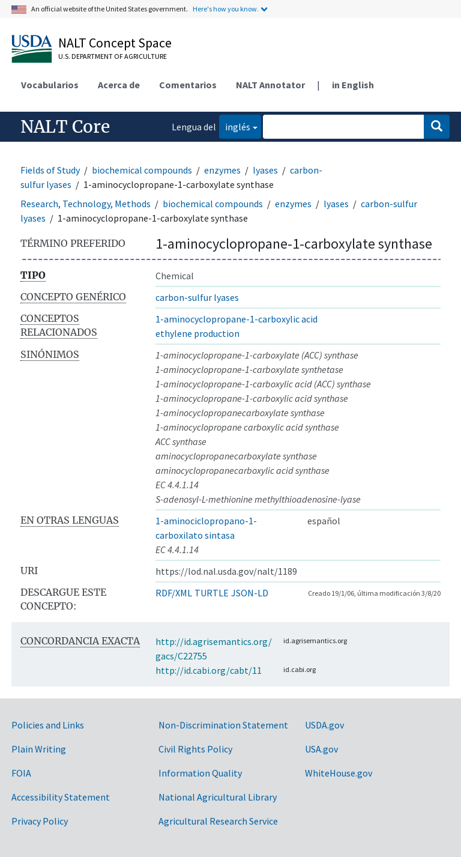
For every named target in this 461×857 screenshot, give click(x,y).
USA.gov (321, 749)
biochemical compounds (142, 170)
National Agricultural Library (217, 797)
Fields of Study (50, 170)
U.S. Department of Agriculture (112, 56)
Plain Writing (38, 749)
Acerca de (119, 85)
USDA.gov (324, 725)
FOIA (21, 773)
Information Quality (200, 773)
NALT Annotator (270, 85)
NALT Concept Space (115, 42)
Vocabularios (50, 85)
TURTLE (211, 593)
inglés (234, 126)
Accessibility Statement (60, 797)
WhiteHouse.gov (338, 773)
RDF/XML (173, 593)
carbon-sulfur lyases (197, 297)
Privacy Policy (39, 821)
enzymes (222, 170)
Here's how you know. (226, 8)
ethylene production (197, 333)
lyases (265, 170)
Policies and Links (47, 725)
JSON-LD (249, 593)
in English (353, 85)
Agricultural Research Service (218, 821)
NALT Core (65, 127)
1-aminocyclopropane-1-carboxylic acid (236, 319)
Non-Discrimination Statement (223, 725)
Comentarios (188, 85)
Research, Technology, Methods (85, 204)
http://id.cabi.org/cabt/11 (208, 670)
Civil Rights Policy (195, 749)
